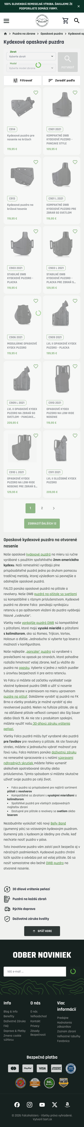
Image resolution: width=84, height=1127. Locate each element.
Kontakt (35, 1021)
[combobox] (31, 56)
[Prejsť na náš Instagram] (29, 1104)
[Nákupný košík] (66, 21)
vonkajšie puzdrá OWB (38, 623)
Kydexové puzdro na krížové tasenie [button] (20, 207)
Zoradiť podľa (61, 80)
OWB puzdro (55, 863)
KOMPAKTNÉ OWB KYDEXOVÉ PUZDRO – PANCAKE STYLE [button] (60, 140)
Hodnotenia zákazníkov (64, 1025)
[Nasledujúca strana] (54, 508)
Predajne (62, 1018)
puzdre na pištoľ (15, 696)
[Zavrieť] (78, 6)
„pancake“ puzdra (38, 651)
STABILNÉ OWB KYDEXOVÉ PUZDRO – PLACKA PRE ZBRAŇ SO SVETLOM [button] (61, 279)
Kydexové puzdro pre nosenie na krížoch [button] (20, 138)
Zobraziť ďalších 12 (42, 524)
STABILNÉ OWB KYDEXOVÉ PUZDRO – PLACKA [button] (20, 278)
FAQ (6, 1026)
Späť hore (42, 931)
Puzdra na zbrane (24, 34)
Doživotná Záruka (15, 1021)
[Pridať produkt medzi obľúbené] (36, 92)
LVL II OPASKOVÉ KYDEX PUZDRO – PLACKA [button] (62, 346)
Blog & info (10, 1012)
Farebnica (63, 1041)
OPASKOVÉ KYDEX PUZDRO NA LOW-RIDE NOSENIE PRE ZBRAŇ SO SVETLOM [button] (22, 483)
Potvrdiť (67, 61)
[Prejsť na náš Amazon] (67, 1104)
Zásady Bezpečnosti (38, 1033)
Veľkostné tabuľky (68, 1036)
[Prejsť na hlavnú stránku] (5, 34)
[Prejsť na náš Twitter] (54, 1104)
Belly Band (58, 823)
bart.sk (47, 1119)
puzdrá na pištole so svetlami (55, 594)
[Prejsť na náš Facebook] (17, 1104)
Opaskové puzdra (52, 34)
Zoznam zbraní (66, 1031)
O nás (34, 1012)
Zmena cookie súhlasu (12, 1038)
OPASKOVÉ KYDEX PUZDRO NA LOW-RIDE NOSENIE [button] (60, 413)
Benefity (9, 1016)
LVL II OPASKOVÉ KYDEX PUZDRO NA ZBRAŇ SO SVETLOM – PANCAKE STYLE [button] (22, 413)
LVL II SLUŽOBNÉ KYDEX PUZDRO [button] (61, 481)
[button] (22, 108)
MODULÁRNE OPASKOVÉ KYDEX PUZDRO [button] (22, 346)
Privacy (34, 1026)
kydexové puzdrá (38, 554)
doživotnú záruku (64, 752)
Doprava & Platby (15, 1031)
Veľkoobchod (38, 1016)
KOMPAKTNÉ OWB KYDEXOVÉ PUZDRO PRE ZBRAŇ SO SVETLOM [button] (61, 209)
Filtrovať (22, 80)
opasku (24, 667)
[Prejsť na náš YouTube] (42, 1104)
